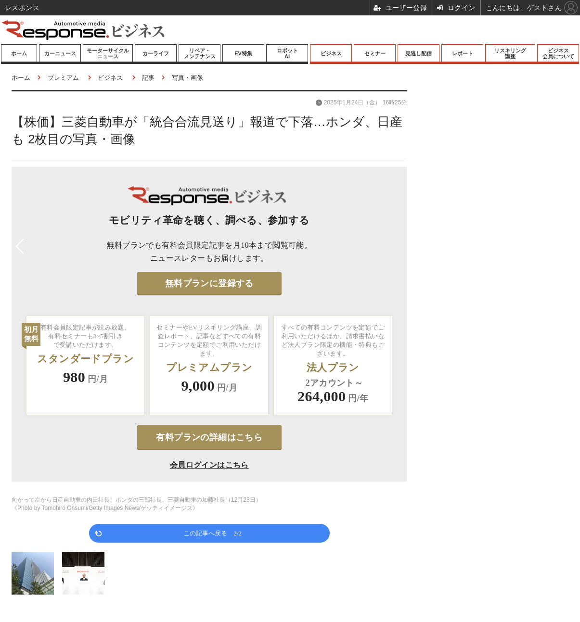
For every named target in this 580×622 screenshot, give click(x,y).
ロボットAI (287, 53)
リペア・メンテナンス (200, 53)
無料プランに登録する (209, 283)
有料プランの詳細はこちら (209, 437)
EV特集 (243, 53)
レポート (462, 53)
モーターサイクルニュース (108, 53)
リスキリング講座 (510, 53)
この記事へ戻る (212, 533)
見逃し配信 (418, 53)
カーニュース (60, 53)
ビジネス (331, 53)
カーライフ (155, 53)
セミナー (375, 53)
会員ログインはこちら (209, 465)
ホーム (19, 53)
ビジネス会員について (558, 53)
